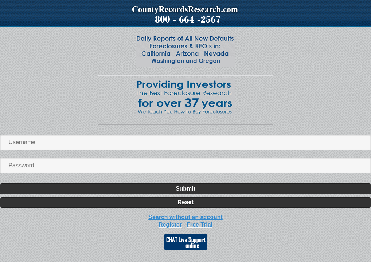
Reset (185, 202)
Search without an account (185, 217)
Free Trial (199, 225)
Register (170, 225)
